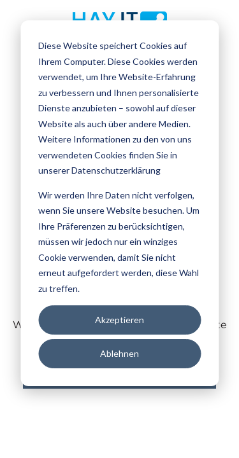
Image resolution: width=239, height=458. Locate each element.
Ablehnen (119, 353)
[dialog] (119, 203)
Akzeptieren (119, 319)
